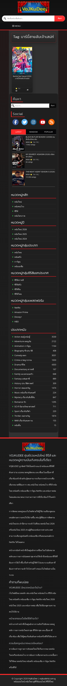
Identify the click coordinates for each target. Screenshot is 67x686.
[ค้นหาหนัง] (28, 18)
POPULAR (48, 132)
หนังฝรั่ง (16, 257)
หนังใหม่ (17, 202)
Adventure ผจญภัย (21, 341)
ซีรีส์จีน (16, 289)
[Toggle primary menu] (16, 26)
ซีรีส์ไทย (17, 294)
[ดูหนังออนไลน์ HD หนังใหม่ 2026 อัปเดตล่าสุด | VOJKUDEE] (33, 7)
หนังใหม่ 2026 (19, 229)
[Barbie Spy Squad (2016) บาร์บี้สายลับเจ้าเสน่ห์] (22, 61)
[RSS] (51, 122)
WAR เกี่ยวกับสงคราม (22, 420)
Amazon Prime (20, 312)
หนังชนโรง (18, 206)
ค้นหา (60, 18)
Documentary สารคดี (23, 369)
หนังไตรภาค (18, 216)
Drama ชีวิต (18, 364)
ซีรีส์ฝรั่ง (16, 284)
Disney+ (17, 317)
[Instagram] (33, 122)
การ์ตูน (16, 261)
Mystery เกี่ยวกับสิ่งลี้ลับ (23, 397)
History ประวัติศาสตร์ (22, 383)
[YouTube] (42, 122)
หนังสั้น (16, 425)
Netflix (16, 307)
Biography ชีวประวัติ (22, 350)
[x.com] (24, 122)
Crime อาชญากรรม (22, 360)
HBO (15, 321)
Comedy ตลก (19, 355)
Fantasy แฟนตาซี (21, 378)
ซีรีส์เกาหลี (18, 280)
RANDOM (33, 132)
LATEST (18, 132)
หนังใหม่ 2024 (19, 239)
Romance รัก (19, 402)
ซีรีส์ (15, 211)
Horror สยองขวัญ (21, 388)
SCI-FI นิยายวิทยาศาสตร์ (23, 406)
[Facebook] (15, 122)
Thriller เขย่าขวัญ (21, 416)
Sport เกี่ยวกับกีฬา (21, 411)
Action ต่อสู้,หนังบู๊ (21, 337)
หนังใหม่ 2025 (19, 234)
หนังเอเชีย (17, 266)
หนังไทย (17, 252)
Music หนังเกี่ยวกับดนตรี (24, 392)
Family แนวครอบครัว (22, 374)
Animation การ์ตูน (21, 346)
